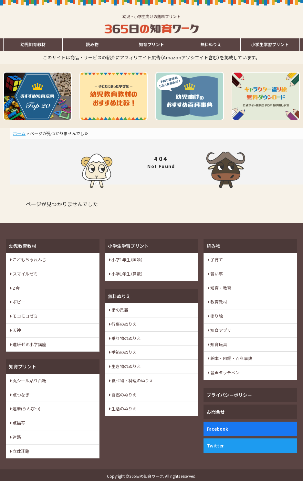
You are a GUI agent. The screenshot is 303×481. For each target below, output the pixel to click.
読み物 (92, 44)
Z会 (16, 288)
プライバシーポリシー (229, 395)
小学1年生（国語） (126, 259)
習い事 (216, 274)
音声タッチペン (224, 372)
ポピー (18, 302)
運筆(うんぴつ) (26, 409)
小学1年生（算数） (126, 274)
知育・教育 (220, 288)
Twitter (215, 445)
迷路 (16, 437)
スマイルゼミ (25, 274)
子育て (216, 259)
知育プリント (151, 44)
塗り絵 (216, 316)
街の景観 (119, 310)
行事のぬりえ (123, 324)
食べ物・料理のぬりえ (131, 380)
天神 (16, 330)
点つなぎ (20, 395)
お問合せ (216, 411)
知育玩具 (218, 344)
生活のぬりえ (123, 409)
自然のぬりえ (123, 395)
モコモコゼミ (25, 316)
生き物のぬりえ (125, 366)
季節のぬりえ (123, 352)
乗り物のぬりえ (125, 338)
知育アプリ (220, 330)
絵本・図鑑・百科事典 (230, 358)
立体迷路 (20, 451)
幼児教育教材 (22, 246)
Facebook (217, 429)
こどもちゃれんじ (29, 259)
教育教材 (218, 302)
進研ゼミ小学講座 (29, 344)
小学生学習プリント (270, 44)
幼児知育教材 (33, 44)
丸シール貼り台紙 (29, 380)
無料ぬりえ (210, 44)
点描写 (18, 423)
